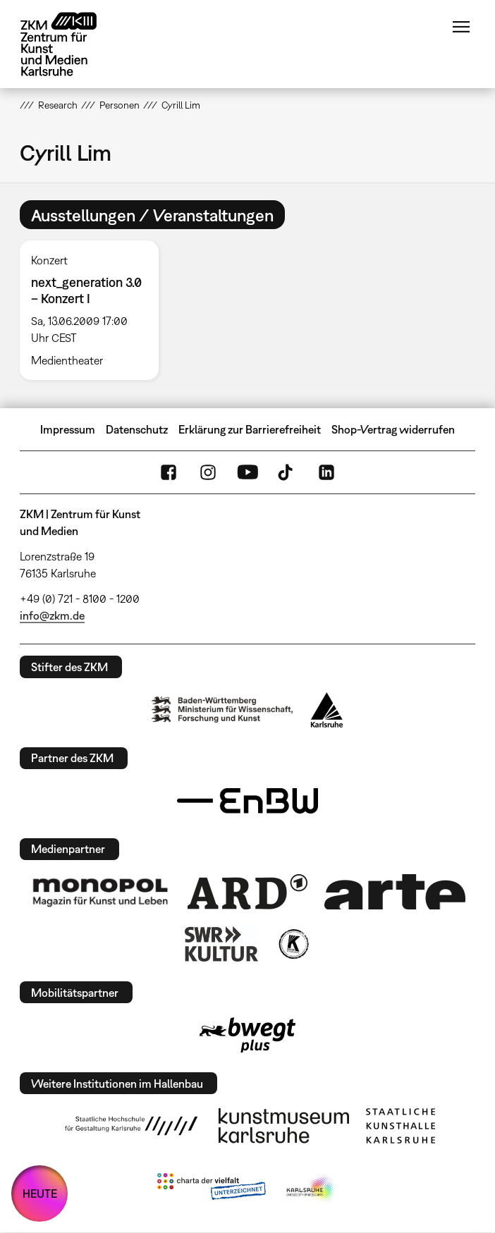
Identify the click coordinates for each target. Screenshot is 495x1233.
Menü (461, 26)
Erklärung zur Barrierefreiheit (249, 429)
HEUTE (40, 1193)
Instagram (208, 472)
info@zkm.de (52, 615)
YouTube (247, 472)
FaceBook (168, 472)
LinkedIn (326, 472)
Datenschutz (137, 429)
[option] (95, 310)
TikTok (287, 472)
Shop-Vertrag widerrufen (393, 429)
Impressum (67, 429)
